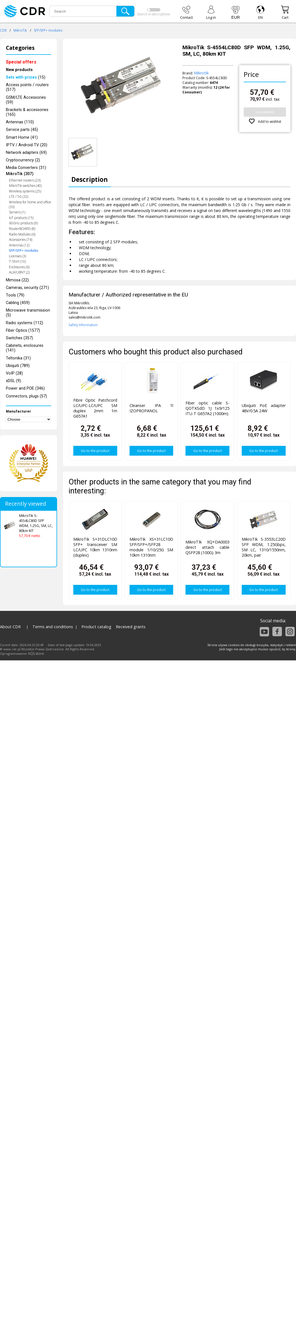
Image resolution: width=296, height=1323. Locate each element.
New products (19, 69)
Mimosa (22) (17, 280)
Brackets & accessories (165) (27, 112)
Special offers (21, 62)
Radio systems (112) (24, 323)
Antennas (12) (19, 245)
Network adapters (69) (26, 152)
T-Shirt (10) (17, 261)
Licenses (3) (17, 256)
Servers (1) (17, 212)
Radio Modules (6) (22, 234)
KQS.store (36, 653)
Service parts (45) (22, 129)
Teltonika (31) (18, 358)
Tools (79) (15, 295)
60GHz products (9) (23, 223)
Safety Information (83, 324)
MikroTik (20, 30)
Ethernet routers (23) (25, 180)
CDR (3, 30)
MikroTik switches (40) (25, 185)
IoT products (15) (21, 217)
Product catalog (96, 626)
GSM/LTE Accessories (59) (26, 100)
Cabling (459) (18, 302)
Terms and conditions (52, 626)
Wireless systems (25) (25, 191)
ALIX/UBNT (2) (19, 272)
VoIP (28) (14, 373)
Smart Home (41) (22, 137)
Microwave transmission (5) (28, 312)
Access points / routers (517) (27, 87)
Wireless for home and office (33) (30, 204)
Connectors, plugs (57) (26, 396)
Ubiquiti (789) (18, 365)
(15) (25, 77)
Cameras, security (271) (27, 287)
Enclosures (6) (19, 267)
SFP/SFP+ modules (48, 30)
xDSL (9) (13, 380)
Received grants (130, 626)
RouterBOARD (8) (22, 228)
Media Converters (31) (26, 167)
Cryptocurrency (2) (23, 160)
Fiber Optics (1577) (23, 330)
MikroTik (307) (20, 173)
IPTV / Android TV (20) (26, 145)
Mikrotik (201, 73)
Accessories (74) (20, 239)
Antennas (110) (20, 122)
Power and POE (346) (25, 388)
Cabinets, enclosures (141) (24, 348)
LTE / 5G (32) (18, 196)
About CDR (10, 626)
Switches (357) (19, 338)
